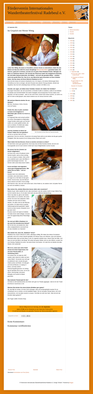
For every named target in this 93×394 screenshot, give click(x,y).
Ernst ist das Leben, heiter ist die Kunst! (77, 74)
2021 (71, 47)
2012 (71, 67)
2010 (71, 93)
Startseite (35, 369)
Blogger (71, 382)
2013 (71, 65)
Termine (72, 31)
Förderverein (46, 22)
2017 (71, 56)
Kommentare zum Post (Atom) (21, 372)
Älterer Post (59, 369)
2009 (71, 96)
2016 (71, 58)
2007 (71, 100)
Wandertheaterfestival (21, 22)
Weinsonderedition (35, 22)
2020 (71, 49)
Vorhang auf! (9, 22)
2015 (71, 60)
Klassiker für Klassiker (76, 86)
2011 (71, 69)
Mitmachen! (56, 22)
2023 (71, 43)
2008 (71, 98)
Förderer (64, 22)
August (73, 88)
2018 (71, 54)
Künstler (72, 33)
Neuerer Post (11, 369)
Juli (72, 91)
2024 (71, 40)
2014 (71, 63)
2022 (71, 45)
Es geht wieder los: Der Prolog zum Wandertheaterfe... (77, 82)
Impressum (73, 22)
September (74, 71)
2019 (71, 52)
